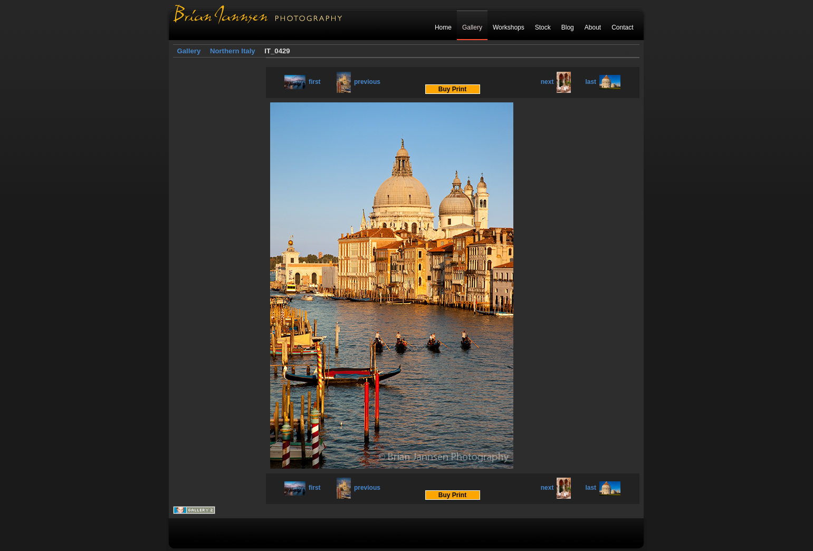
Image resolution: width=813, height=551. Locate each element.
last (602, 82)
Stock (543, 27)
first (302, 82)
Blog (567, 27)
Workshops (508, 27)
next (556, 82)
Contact (622, 27)
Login (625, 51)
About (593, 27)
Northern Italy (232, 51)
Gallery (472, 27)
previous (358, 82)
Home (443, 27)
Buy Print (452, 89)
